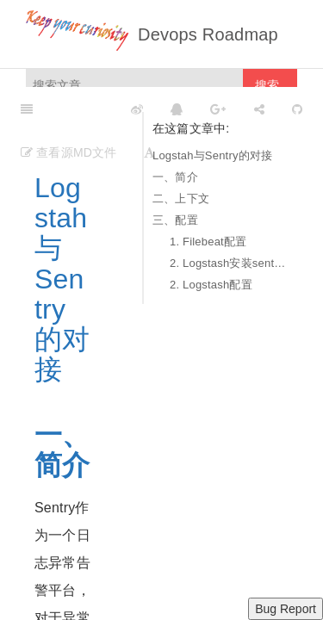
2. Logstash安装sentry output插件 (229, 263)
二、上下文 (180, 198)
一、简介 (175, 176)
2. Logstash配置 (211, 284)
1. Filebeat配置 (208, 241)
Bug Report (285, 609)
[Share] (259, 108)
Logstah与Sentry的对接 (212, 155)
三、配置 (175, 220)
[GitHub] (297, 108)
